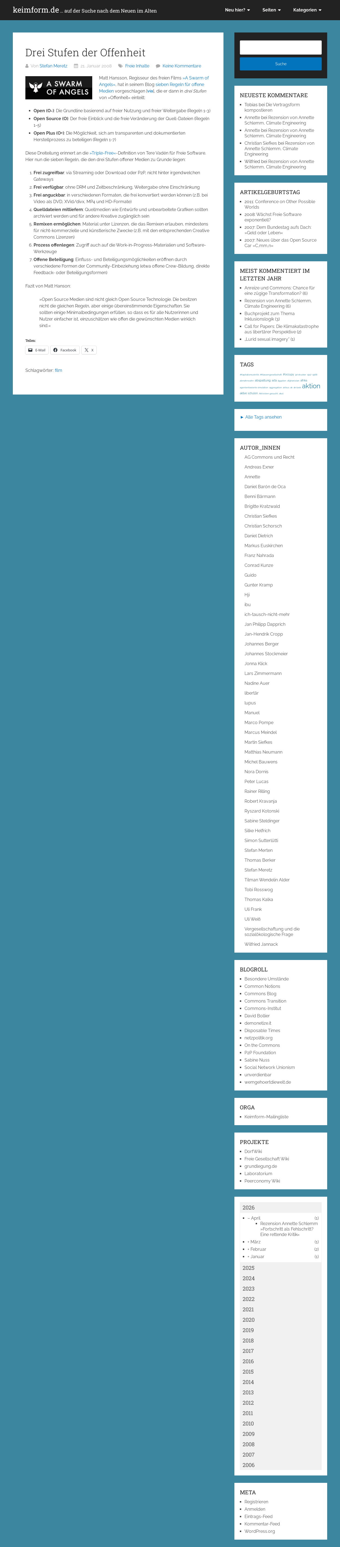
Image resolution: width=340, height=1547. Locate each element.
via (150, 91)
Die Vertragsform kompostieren (272, 107)
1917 (309, 374)
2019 (248, 1329)
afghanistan (293, 380)
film (58, 370)
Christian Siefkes (260, 143)
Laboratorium (258, 1173)
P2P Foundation (260, 1052)
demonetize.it (257, 1023)
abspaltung (263, 380)
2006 (249, 1464)
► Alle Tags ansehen (261, 417)
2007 (249, 1454)
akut (281, 393)
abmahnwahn (247, 380)
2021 (248, 1309)
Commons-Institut (262, 1008)
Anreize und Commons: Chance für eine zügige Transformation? (279, 290)
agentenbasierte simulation (254, 387)
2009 (249, 1433)
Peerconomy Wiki (262, 1181)
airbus (286, 387)
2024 (249, 1278)
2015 (248, 1371)
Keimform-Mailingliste (266, 1116)
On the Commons (262, 1045)
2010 (248, 1423)
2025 (249, 1267)
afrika (303, 380)
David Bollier (257, 1015)
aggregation (275, 387)
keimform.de (85, 10)
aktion (311, 386)
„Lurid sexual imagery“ (267, 339)
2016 (248, 1361)
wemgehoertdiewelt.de (267, 1082)
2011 (248, 1412)
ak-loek (297, 387)
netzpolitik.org (258, 1038)
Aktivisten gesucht (268, 393)
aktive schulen (249, 393)
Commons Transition (265, 1001)
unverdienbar (258, 1074)
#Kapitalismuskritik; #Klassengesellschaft (261, 374)
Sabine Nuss (257, 1060)
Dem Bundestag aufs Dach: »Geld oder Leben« (277, 230)
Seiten (269, 10)
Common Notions (262, 986)
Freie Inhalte (137, 66)
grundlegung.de (260, 1166)
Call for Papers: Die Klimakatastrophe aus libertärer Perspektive (281, 329)
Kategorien (305, 10)
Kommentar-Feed (262, 1524)
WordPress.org (259, 1531)
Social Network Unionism (269, 1067)
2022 (249, 1298)
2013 (248, 1392)
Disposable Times (262, 1030)
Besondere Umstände (266, 979)
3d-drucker (300, 374)
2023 (249, 1288)
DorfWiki (253, 1151)
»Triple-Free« (103, 153)
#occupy (288, 374)
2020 (249, 1319)
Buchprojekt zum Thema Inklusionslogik (269, 316)
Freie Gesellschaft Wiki (266, 1158)
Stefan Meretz (53, 66)
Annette (252, 117)
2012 (248, 1402)
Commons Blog (260, 993)
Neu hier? (235, 10)
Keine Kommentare (182, 66)
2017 (248, 1350)
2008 (249, 1444)
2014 (248, 1381)
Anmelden (254, 1509)
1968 (314, 374)
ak (291, 387)
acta (274, 380)
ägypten (282, 380)
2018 (248, 1340)
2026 (249, 1207)
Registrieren (256, 1501)
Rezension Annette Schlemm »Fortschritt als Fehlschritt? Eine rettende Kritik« (289, 1229)
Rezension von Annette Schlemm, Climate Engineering (279, 120)
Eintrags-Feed (258, 1516)
